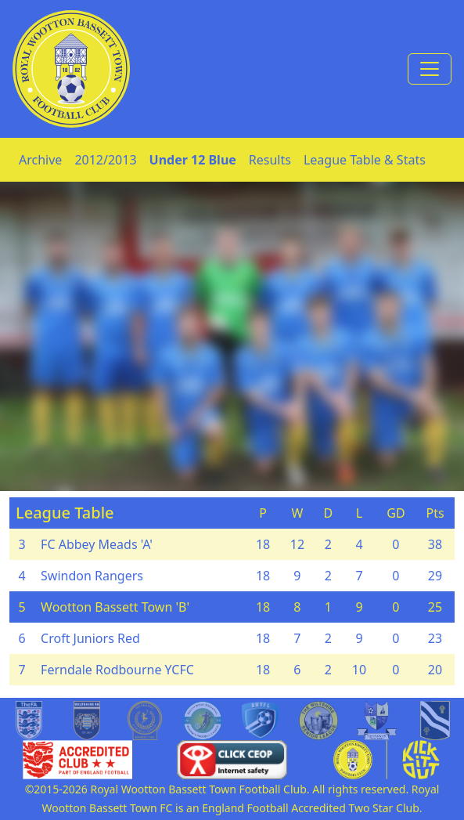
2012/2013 (105, 159)
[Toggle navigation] (429, 69)
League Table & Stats (365, 159)
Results (270, 159)
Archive (40, 159)
